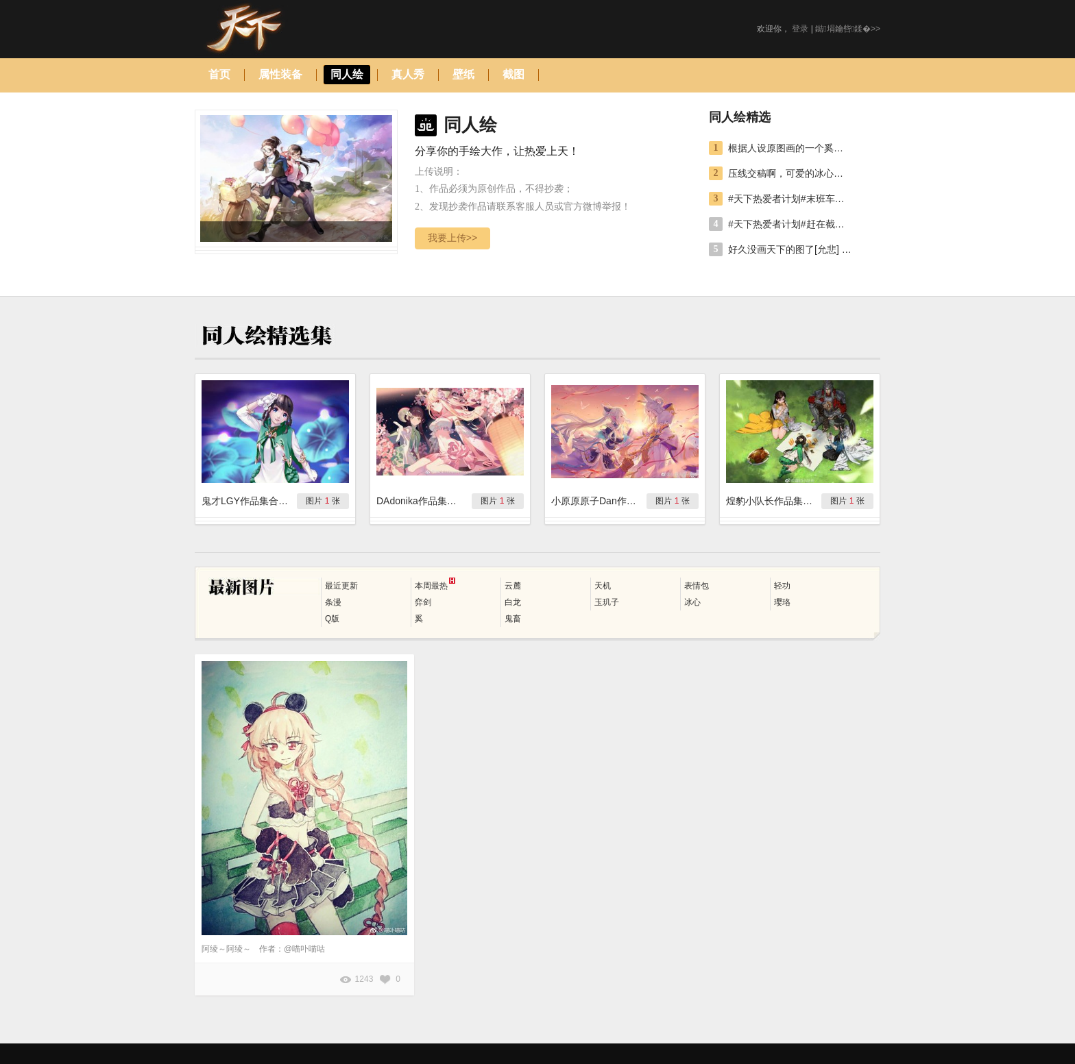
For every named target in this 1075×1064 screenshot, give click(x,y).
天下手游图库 (261, 29)
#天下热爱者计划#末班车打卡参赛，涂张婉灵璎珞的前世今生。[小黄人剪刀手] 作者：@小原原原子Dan (789, 198)
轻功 (782, 586)
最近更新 (341, 586)
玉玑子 (606, 602)
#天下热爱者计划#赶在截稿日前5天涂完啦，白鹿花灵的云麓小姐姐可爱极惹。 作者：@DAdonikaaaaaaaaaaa (789, 224)
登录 (800, 29)
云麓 (513, 586)
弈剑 (423, 602)
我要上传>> (452, 237)
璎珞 (782, 602)
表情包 (696, 586)
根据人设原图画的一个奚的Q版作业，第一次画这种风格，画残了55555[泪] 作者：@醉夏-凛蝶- (789, 148)
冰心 (692, 602)
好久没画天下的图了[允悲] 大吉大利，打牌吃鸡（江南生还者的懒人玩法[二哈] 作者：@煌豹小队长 (789, 249)
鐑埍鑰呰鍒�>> (847, 29)
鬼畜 (513, 618)
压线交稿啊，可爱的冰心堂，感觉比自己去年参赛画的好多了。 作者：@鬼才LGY (789, 173)
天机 (602, 586)
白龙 (513, 602)
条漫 (333, 602)
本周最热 (435, 584)
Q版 (332, 618)
